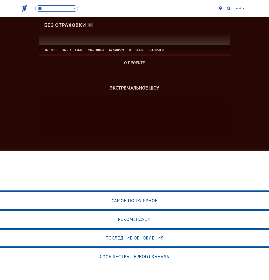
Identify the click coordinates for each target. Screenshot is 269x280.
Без (65, 25)
